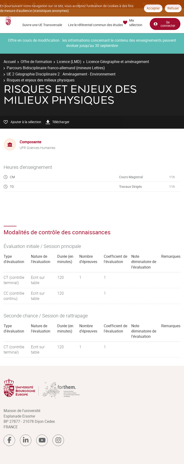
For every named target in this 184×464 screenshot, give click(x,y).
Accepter (153, 8)
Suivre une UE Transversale (42, 25)
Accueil (10, 61)
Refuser (173, 8)
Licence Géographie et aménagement (117, 61)
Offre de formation (36, 61)
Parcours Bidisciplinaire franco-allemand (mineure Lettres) (56, 67)
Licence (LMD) (69, 61)
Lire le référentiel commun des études (95, 25)
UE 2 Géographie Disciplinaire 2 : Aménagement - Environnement (61, 74)
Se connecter (164, 24)
